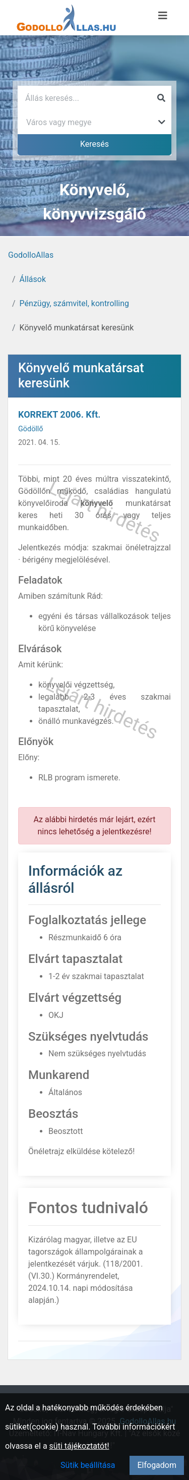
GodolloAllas (30, 255)
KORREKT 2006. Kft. (59, 414)
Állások (33, 279)
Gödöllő (30, 429)
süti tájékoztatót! (79, 1446)
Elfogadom (156, 1465)
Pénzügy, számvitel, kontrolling (74, 303)
